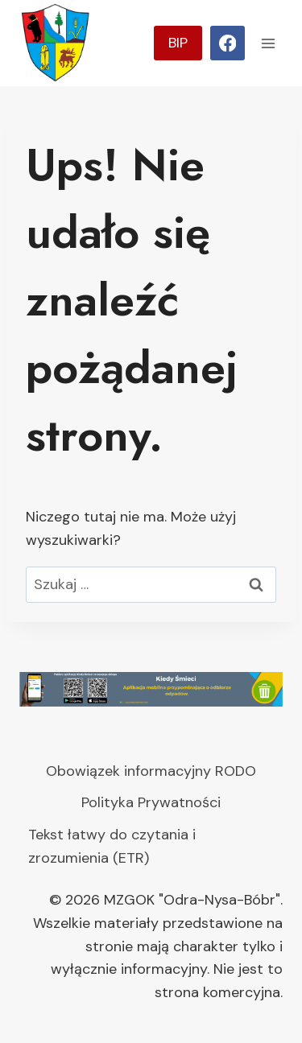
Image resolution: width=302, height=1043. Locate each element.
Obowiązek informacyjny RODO (151, 771)
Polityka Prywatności (151, 802)
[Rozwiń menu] (268, 43)
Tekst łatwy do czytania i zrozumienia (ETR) (112, 846)
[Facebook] (227, 43)
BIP (178, 42)
